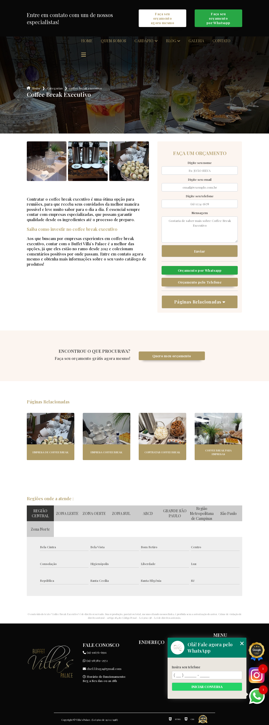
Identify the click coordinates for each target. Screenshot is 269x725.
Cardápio (143, 41)
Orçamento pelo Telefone (199, 282)
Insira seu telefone (186, 667)
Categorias (55, 88)
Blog (171, 41)
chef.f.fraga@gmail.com (102, 669)
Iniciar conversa (207, 687)
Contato (221, 41)
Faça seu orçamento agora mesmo (162, 18)
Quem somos (113, 41)
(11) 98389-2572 (95, 660)
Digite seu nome (200, 163)
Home (86, 41)
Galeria (196, 41)
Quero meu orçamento (171, 356)
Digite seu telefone (200, 196)
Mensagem (200, 213)
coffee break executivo (85, 88)
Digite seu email (199, 179)
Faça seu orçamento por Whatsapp (218, 18)
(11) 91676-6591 (94, 652)
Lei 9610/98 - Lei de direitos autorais (159, 618)
